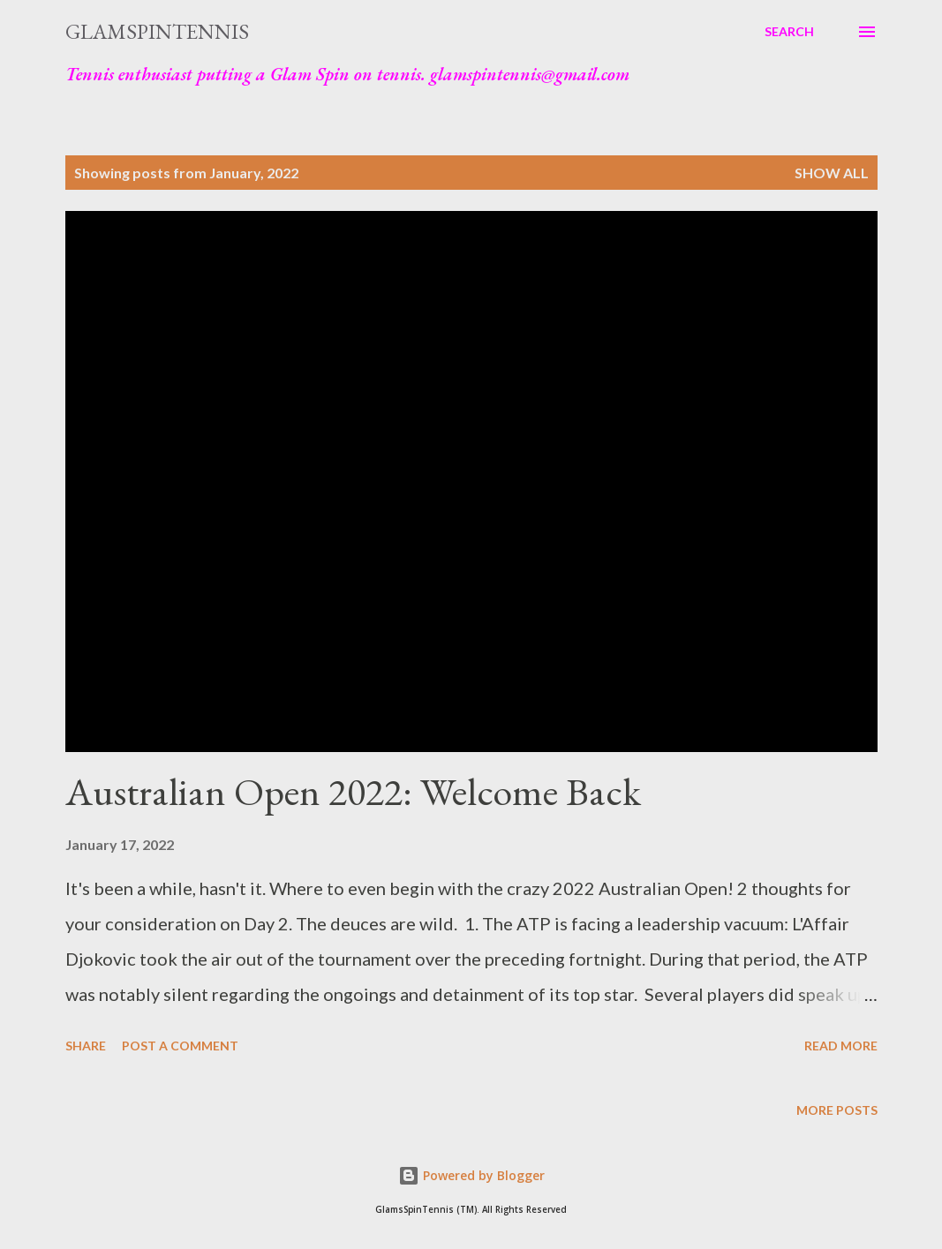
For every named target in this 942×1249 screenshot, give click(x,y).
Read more (841, 1045)
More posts (837, 1109)
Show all (832, 172)
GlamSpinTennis (157, 31)
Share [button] (85, 1045)
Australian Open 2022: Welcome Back (353, 791)
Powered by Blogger (471, 1175)
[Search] (789, 31)
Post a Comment (180, 1045)
